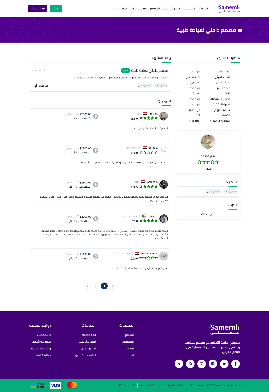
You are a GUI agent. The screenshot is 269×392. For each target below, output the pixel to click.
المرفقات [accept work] (41, 86)
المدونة (175, 8)
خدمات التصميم (159, 8)
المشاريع (203, 8)
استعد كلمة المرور (85, 355)
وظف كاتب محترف (40, 348)
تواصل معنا (120, 8)
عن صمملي (44, 334)
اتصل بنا (130, 355)
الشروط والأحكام (41, 341)
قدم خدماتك (89, 334)
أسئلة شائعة (43, 355)
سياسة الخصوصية (149, 385)
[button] (208, 141)
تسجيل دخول (88, 348)
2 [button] (96, 286)
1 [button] (104, 286)
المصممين (189, 8)
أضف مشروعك (87, 341)
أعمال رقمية (170, 385)
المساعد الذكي (138, 8)
